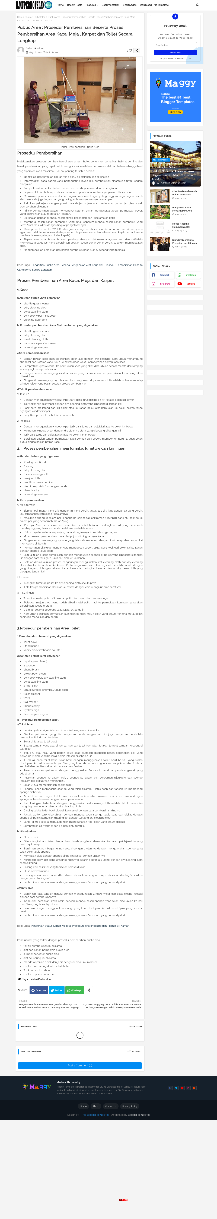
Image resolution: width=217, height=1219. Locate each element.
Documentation (110, 5)
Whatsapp (76, 990)
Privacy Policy (129, 1106)
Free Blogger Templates (95, 1114)
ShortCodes (129, 5)
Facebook (41, 990)
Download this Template (154, 5)
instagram (165, 284)
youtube (191, 284)
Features (91, 5)
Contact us (110, 1106)
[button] (197, 4)
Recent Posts (74, 5)
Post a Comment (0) (80, 1065)
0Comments (134, 1051)
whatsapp (191, 275)
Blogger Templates (139, 1114)
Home (60, 5)
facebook (165, 275)
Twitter (59, 990)
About (96, 1106)
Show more (135, 1026)
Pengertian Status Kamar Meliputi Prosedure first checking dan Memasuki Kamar (80, 925)
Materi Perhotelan (36, 17)
